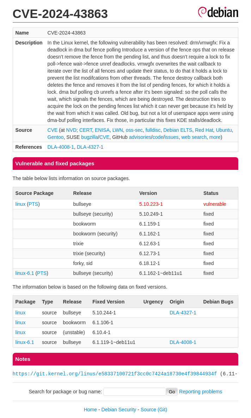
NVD (71, 130)
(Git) (162, 409)
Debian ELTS (177, 130)
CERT (85, 130)
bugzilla (89, 137)
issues (172, 137)
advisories (140, 137)
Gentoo (56, 137)
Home (90, 409)
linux (21, 204)
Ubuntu (224, 130)
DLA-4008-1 (61, 147)
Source (148, 409)
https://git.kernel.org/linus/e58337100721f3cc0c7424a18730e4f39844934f (115, 373)
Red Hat (204, 130)
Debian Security (119, 409)
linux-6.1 (25, 273)
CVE (53, 130)
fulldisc (153, 130)
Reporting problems (200, 391)
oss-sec (134, 130)
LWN (117, 130)
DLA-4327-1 (90, 147)
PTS (33, 204)
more (215, 137)
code (158, 137)
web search (194, 137)
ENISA (102, 130)
